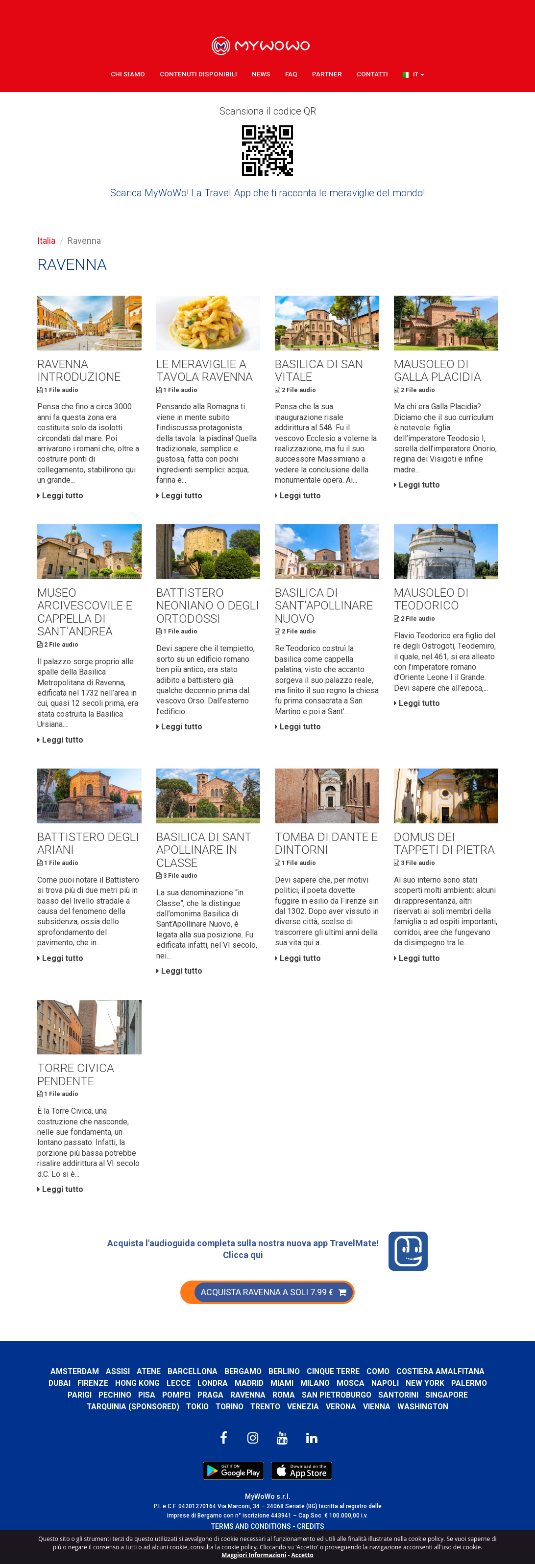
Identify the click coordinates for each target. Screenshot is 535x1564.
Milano (315, 1391)
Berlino (284, 1379)
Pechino (114, 1402)
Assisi (117, 1379)
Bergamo (243, 1379)
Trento (265, 1415)
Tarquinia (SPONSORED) (131, 1415)
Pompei (176, 1402)
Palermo (469, 1391)
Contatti (372, 73)
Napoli (385, 1391)
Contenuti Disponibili (198, 73)
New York (425, 1391)
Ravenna (247, 1402)
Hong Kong (137, 1391)
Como (378, 1379)
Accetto (302, 1555)
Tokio (196, 1415)
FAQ (291, 73)
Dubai (60, 1391)
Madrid (249, 1391)
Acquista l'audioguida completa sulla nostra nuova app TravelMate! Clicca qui (267, 1259)
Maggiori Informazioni (253, 1555)
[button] (413, 74)
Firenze (92, 1391)
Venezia (304, 1415)
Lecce (179, 1391)
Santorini (398, 1402)
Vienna (377, 1415)
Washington (424, 1415)
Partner (327, 73)
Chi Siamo (128, 73)
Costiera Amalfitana (441, 1379)
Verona (342, 1415)
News (261, 73)
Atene (148, 1379)
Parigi (79, 1402)
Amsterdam (73, 1379)
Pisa (146, 1402)
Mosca (351, 1391)
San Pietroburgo (336, 1402)
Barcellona (193, 1379)
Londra (212, 1391)
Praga (210, 1402)
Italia (46, 240)
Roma (283, 1402)
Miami (281, 1391)
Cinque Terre (333, 1379)
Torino (229, 1415)
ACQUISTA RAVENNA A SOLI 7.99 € (273, 1300)
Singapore (447, 1402)
